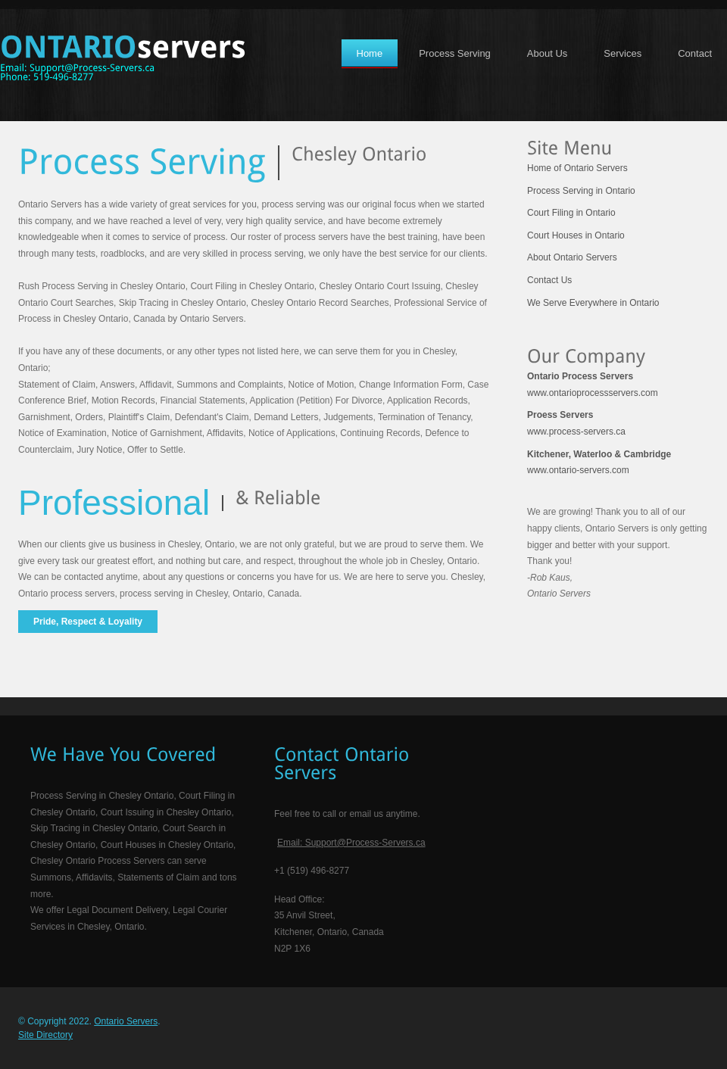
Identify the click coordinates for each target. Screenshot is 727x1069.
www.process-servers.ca (576, 423)
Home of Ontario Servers (577, 168)
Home (370, 53)
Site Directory (45, 1035)
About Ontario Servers (572, 257)
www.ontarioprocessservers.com (592, 384)
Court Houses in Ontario (576, 235)
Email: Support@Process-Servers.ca (351, 842)
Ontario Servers (126, 1021)
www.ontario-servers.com (599, 462)
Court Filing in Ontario (571, 212)
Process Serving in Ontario (581, 190)
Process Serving (455, 53)
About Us (547, 53)
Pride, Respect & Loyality (87, 621)
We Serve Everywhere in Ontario (593, 303)
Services (622, 53)
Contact (695, 53)
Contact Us (549, 280)
